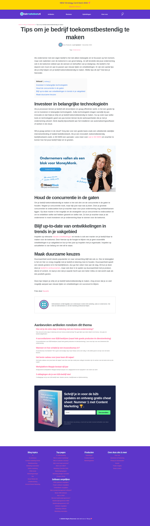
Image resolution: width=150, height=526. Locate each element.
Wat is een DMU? (61, 466)
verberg (46, 81)
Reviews (69, 14)
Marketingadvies (89, 460)
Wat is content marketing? (60, 458)
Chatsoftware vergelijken (61, 487)
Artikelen (50, 14)
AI (32, 455)
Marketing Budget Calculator (61, 473)
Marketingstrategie (32, 473)
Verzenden (103, 412)
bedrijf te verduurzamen (50, 268)
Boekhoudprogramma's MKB (61, 500)
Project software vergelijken (61, 485)
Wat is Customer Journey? (60, 460)
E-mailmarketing (61, 455)
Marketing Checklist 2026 (61, 468)
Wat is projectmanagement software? (61, 490)
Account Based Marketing (32, 484)
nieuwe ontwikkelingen (62, 237)
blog (24, 24)
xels (47, 291)
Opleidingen (86, 14)
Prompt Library (61, 476)
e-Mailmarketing (32, 481)
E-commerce (32, 458)
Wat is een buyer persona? (61, 463)
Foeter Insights (117, 466)
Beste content (117, 468)
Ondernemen (31, 24)
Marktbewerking (32, 463)
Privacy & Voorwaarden (117, 460)
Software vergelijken (61, 506)
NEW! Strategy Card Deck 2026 (74, 3)
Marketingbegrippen (61, 471)
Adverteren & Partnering (117, 458)
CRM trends (32, 471)
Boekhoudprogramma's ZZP (61, 503)
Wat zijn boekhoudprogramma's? (60, 498)
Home (20, 24)
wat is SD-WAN (94, 137)
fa (43, 291)
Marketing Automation (32, 466)
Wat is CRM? (61, 495)
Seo (33, 476)
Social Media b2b (33, 479)
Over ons (104, 14)
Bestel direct (75, 6)
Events (117, 463)
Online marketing (33, 468)
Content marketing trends (32, 460)
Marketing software (60, 508)
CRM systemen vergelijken (61, 482)
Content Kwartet (89, 458)
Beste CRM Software (61, 493)
